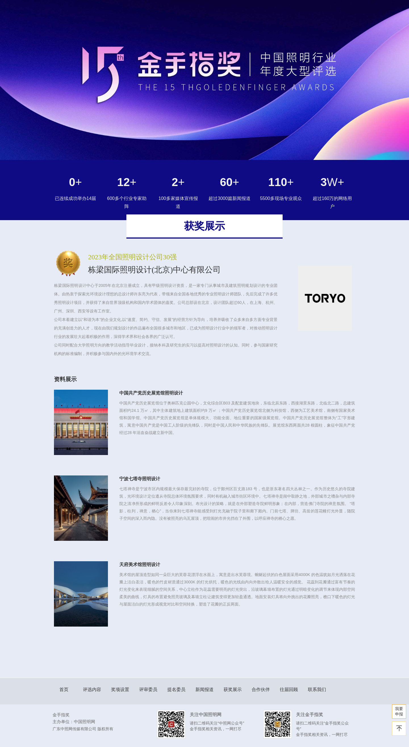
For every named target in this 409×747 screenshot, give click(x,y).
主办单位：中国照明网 (74, 721)
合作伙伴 (261, 689)
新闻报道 (204, 689)
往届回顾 (289, 689)
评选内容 (92, 689)
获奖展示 (233, 689)
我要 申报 (399, 711)
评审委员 (148, 689)
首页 (63, 689)
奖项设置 (120, 689)
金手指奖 (61, 714)
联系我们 (317, 689)
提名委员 (176, 689)
